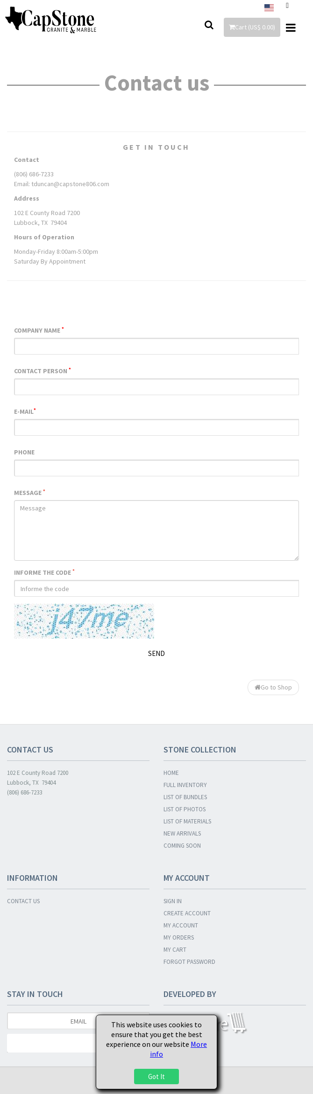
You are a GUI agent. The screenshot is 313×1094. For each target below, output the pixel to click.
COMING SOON (182, 846)
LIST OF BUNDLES (185, 797)
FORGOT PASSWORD (189, 962)
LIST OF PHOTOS (185, 809)
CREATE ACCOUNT (187, 913)
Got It (156, 1076)
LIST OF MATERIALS (187, 821)
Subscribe (78, 1043)
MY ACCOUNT (181, 925)
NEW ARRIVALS (182, 833)
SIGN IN (173, 901)
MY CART (175, 950)
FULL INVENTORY (185, 785)
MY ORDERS (179, 937)
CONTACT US (23, 901)
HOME (171, 773)
